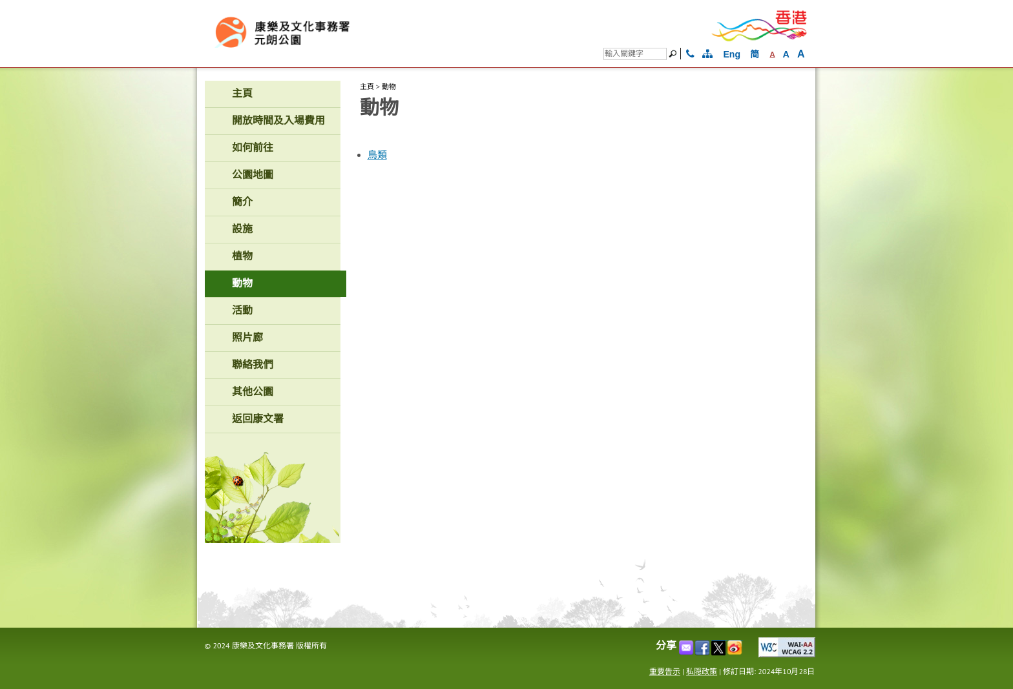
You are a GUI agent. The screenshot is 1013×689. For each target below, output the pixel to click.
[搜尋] (635, 54)
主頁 (367, 86)
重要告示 (664, 671)
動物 (389, 86)
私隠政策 (701, 671)
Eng (732, 54)
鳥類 (377, 155)
